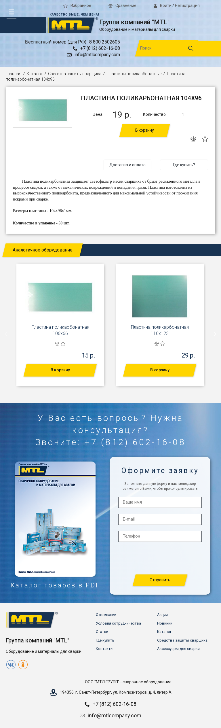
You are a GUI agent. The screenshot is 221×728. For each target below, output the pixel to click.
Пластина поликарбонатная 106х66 (60, 330)
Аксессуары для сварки (178, 648)
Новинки (164, 623)
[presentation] (6, 334)
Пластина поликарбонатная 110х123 (160, 330)
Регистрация (187, 5)
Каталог (35, 73)
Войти (163, 5)
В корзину (144, 130)
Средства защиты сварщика (74, 73)
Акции (162, 614)
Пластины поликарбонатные (134, 73)
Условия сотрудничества (118, 623)
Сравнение (122, 5)
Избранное (77, 5)
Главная (13, 73)
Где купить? (184, 164)
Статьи (102, 631)
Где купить (105, 640)
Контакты (104, 648)
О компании (106, 614)
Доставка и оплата (127, 164)
